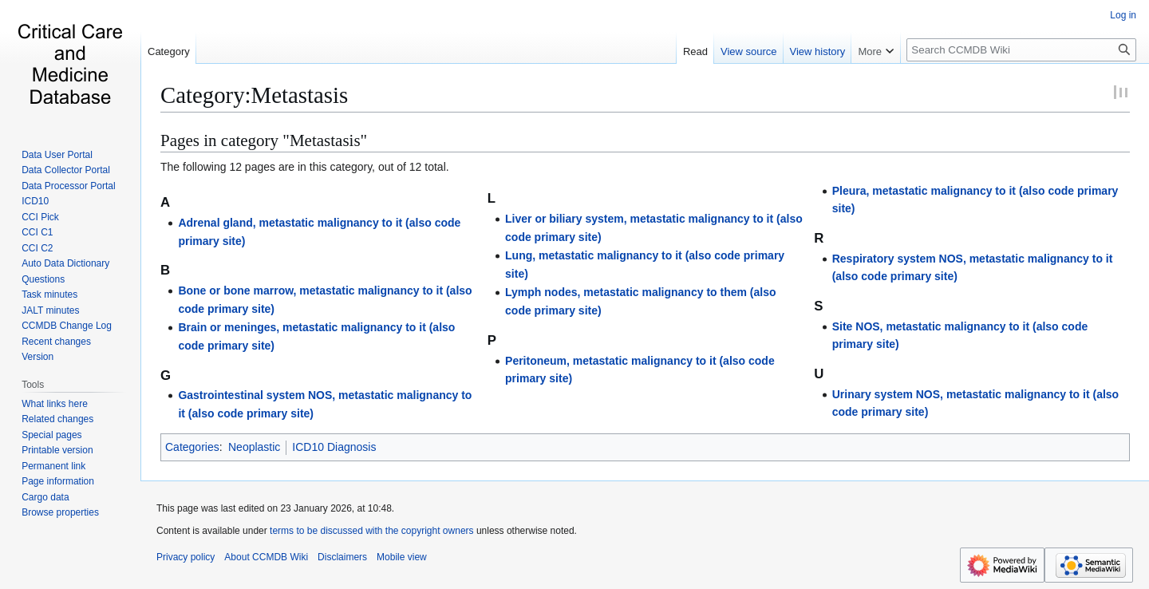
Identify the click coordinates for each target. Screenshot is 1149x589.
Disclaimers (342, 557)
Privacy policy (185, 557)
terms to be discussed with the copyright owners (371, 530)
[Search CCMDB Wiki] (1021, 49)
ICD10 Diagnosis (334, 447)
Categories (192, 447)
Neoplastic (254, 447)
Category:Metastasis (254, 95)
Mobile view (402, 557)
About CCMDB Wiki (266, 557)
